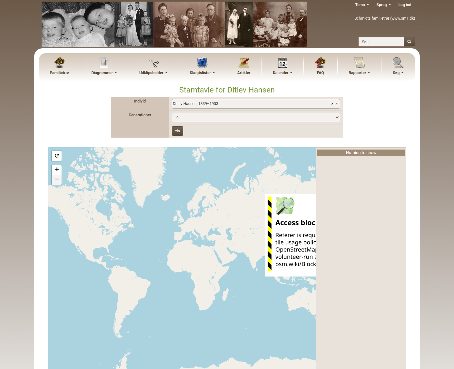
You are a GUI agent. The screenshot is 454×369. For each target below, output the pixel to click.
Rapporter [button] (358, 73)
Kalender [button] (281, 73)
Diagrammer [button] (102, 73)
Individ (140, 101)
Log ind (405, 5)
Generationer (140, 115)
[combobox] (256, 104)
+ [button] (57, 170)
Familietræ (59, 73)
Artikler (243, 73)
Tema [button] (360, 5)
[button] (57, 156)
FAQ (320, 73)
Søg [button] (396, 73)
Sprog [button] (382, 5)
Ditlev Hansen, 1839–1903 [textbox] (253, 103)
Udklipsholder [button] (151, 73)
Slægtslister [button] (201, 73)
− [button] (57, 180)
